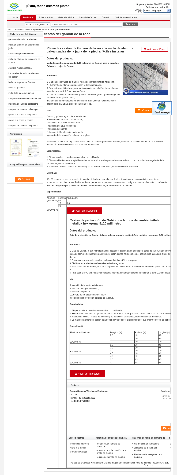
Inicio (15, 17)
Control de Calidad (87, 17)
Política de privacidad (80, 463)
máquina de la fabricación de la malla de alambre (111, 451)
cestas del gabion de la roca (22, 53)
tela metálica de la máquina (146, 444)
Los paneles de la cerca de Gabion (25, 98)
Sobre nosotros (46, 17)
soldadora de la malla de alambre (108, 445)
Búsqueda (132, 24)
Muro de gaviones (17, 87)
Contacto (106, 17)
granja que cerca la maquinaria (23, 114)
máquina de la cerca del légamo (23, 104)
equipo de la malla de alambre (111, 457)
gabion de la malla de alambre (23, 39)
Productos (28, 17)
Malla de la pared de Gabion (36, 30)
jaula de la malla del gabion (21, 93)
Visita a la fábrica (66, 17)
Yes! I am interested (84, 210)
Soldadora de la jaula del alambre (145, 449)
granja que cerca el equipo (21, 120)
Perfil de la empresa (79, 444)
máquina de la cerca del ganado (23, 125)
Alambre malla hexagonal (20, 68)
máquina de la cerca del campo (23, 109)
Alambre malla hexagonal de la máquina (148, 455)
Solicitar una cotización (157, 7)
